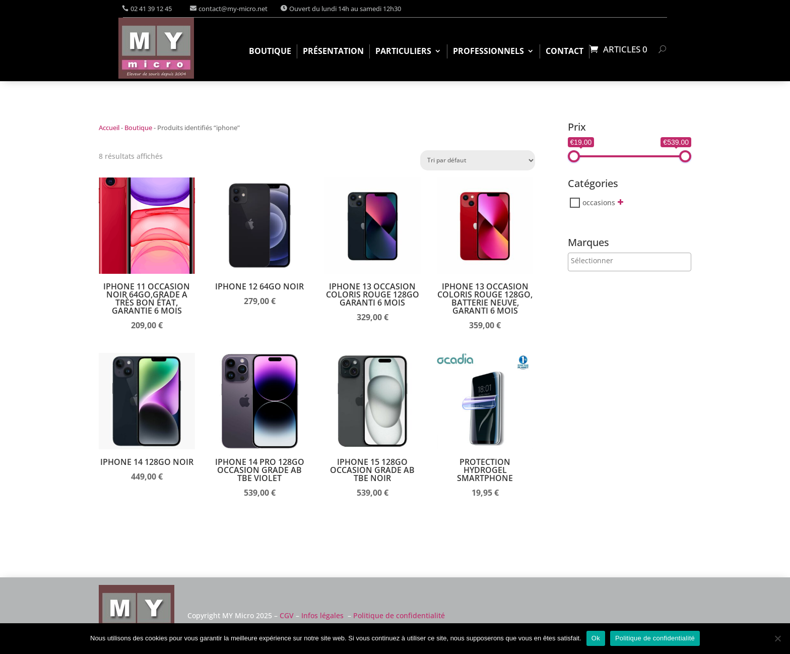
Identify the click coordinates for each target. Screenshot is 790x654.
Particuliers (403, 51)
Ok (595, 638)
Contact (564, 51)
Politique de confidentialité (399, 615)
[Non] (777, 638)
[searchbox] (612, 260)
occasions (598, 202)
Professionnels (488, 51)
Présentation (333, 51)
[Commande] (477, 160)
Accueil (109, 127)
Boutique (270, 51)
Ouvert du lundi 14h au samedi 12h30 (345, 8)
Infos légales (322, 615)
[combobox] (629, 262)
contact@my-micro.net (233, 8)
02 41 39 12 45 (151, 8)
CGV (287, 615)
